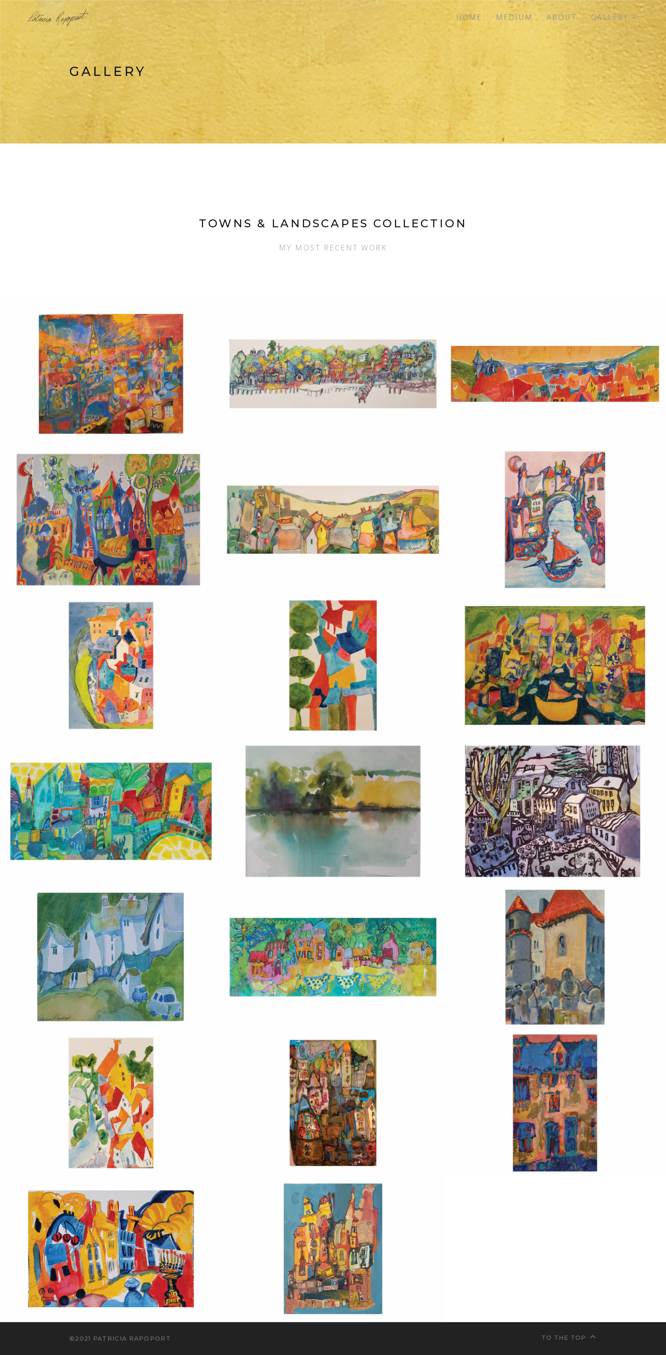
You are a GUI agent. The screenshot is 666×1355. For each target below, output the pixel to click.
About (562, 17)
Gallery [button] (613, 17)
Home (469, 17)
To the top (569, 1336)
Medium (514, 17)
